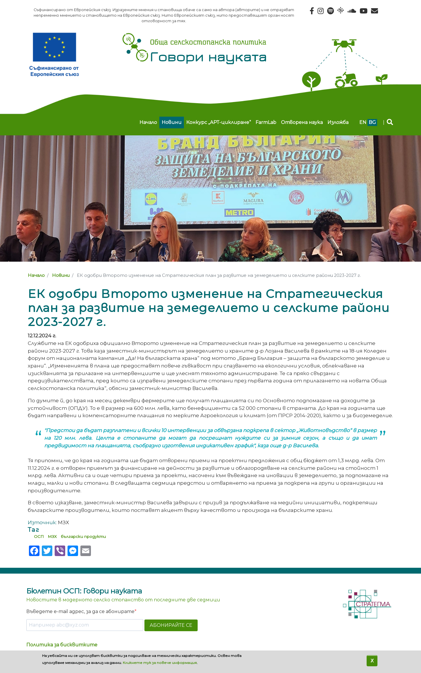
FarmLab (266, 122)
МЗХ (52, 536)
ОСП (39, 536)
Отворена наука (302, 122)
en (362, 122)
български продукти (83, 536)
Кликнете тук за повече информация (160, 662)
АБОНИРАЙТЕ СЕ (171, 625)
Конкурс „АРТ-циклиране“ (218, 122)
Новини (172, 122)
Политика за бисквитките (61, 645)
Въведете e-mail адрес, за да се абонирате (80, 611)
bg (372, 122)
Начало (148, 122)
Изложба (337, 122)
